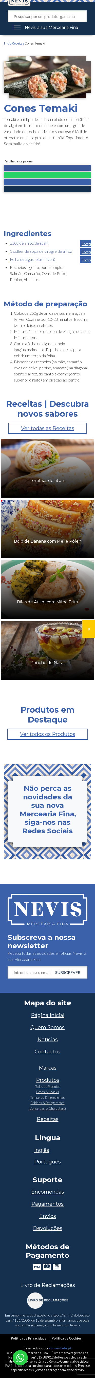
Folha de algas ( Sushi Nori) (32, 259)
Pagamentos (47, 1204)
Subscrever (67, 972)
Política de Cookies (67, 1338)
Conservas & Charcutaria (47, 1108)
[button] (47, 168)
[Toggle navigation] (47, 27)
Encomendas (47, 1192)
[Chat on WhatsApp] (20, 1357)
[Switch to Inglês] (47, 1150)
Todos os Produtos (47, 1087)
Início (7, 43)
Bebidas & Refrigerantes (48, 1103)
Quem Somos (47, 1027)
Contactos (47, 1052)
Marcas (47, 1068)
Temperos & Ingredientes (47, 1097)
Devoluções (47, 1228)
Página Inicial (47, 1015)
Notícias (47, 1039)
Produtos (47, 1080)
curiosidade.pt (60, 1348)
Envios (47, 1216)
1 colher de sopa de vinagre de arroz (41, 251)
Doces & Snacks (47, 1092)
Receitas (18, 43)
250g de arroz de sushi (29, 243)
